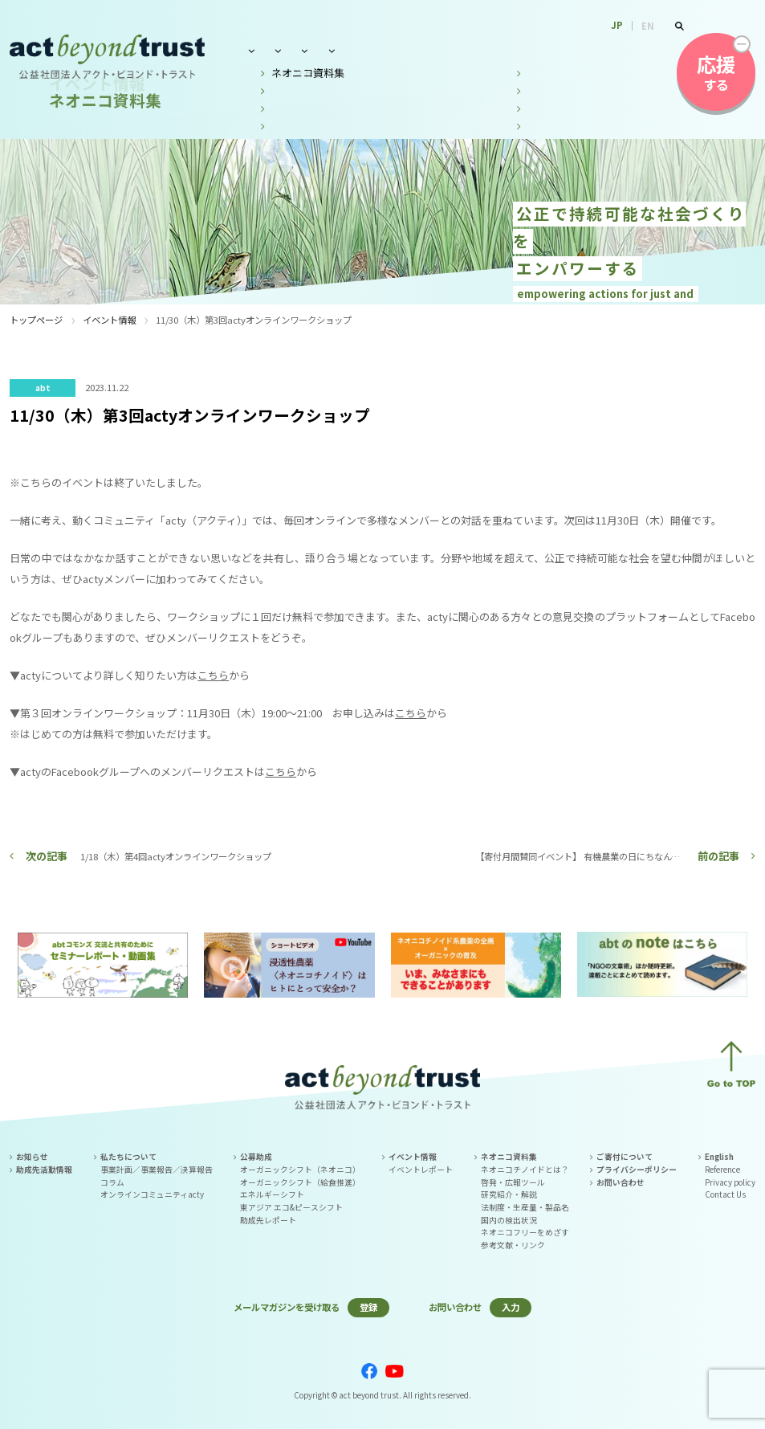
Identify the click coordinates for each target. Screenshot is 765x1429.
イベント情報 (436, 50)
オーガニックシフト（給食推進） (300, 1182)
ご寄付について (624, 1156)
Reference (722, 1169)
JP (617, 24)
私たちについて (278, 50)
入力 (510, 1306)
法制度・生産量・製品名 (525, 1207)
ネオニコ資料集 (527, 50)
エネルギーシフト (272, 1194)
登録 (368, 1306)
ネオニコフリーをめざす (525, 1232)
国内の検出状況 (509, 1220)
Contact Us (725, 1194)
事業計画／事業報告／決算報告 (156, 1169)
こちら (213, 675)
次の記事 (46, 856)
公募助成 (360, 50)
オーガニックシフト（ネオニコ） (300, 1169)
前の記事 (718, 856)
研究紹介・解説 (509, 1194)
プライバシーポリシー (636, 1169)
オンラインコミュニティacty (152, 1194)
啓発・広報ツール (513, 1182)
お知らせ (32, 1156)
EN (647, 25)
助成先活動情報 (44, 1169)
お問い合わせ (619, 50)
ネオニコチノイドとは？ (525, 1169)
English (719, 1156)
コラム (112, 1182)
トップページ (36, 319)
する (716, 72)
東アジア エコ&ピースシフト (291, 1207)
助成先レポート (268, 1220)
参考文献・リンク (513, 1245)
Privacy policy (730, 1182)
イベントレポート (421, 1169)
